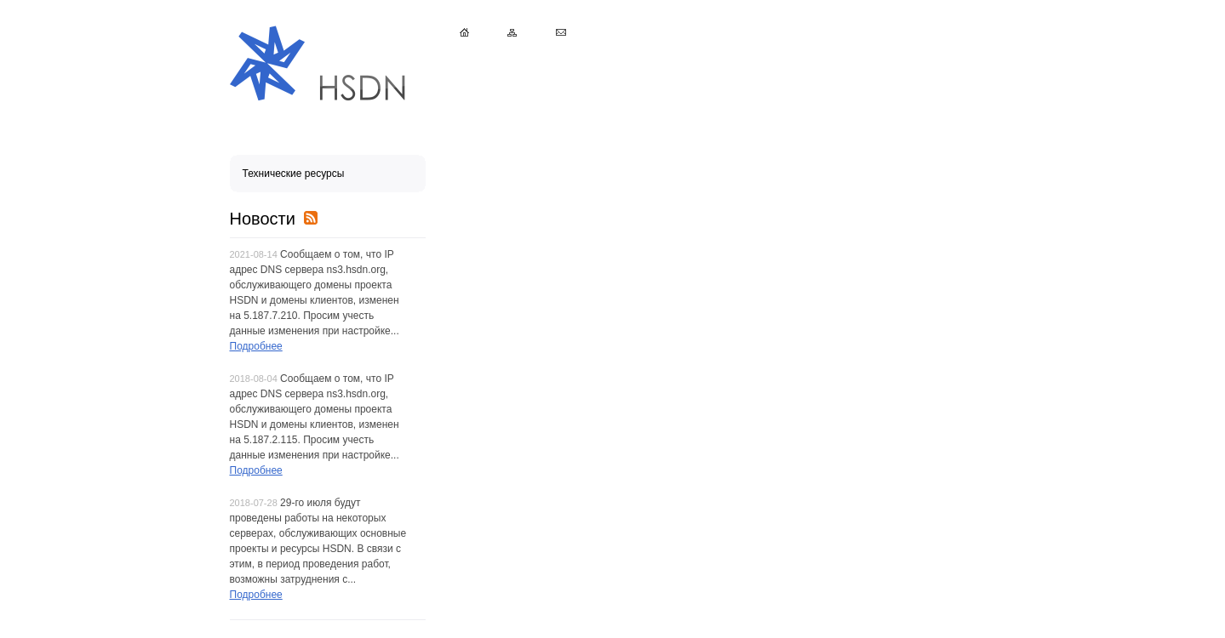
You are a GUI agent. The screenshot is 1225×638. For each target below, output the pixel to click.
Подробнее (256, 346)
